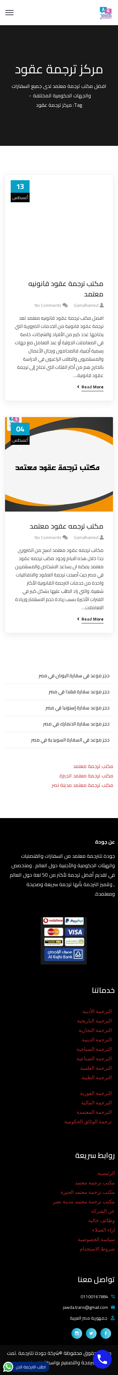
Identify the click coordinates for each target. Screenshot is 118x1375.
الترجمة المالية (96, 1102)
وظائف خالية (101, 1220)
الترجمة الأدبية (97, 1011)
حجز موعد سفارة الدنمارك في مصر (76, 723)
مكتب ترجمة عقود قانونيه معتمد (66, 288)
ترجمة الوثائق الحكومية (88, 1121)
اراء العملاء (103, 1230)
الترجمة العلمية (96, 1068)
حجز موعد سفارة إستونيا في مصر (78, 707)
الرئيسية (106, 1173)
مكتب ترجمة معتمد (93, 766)
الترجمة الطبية (96, 1077)
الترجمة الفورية (96, 1093)
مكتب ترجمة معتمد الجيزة (86, 775)
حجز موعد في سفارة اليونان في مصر (74, 675)
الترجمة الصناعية (94, 1058)
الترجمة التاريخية (94, 1020)
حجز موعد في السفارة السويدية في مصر (70, 739)
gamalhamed (86, 305)
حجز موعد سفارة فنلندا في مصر (79, 691)
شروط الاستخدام (97, 1248)
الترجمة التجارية (95, 1030)
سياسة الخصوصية (96, 1239)
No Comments (48, 305)
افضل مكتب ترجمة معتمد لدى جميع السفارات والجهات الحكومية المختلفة (59, 90)
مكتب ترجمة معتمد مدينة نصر (82, 785)
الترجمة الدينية (97, 1039)
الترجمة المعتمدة (94, 1112)
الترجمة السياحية (94, 1049)
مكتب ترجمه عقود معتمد (67, 526)
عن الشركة (103, 1211)
